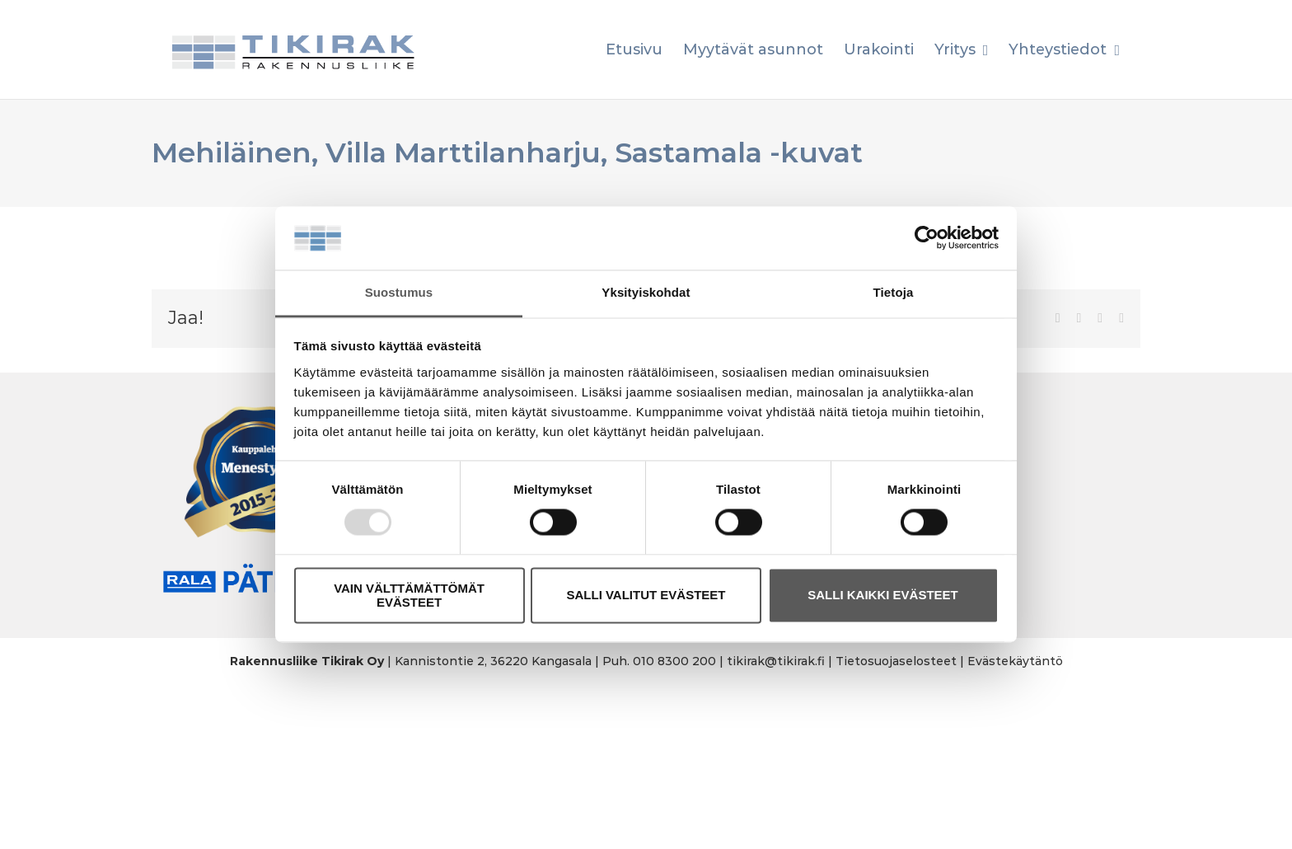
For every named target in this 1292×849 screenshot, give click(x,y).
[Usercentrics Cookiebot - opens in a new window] (926, 238)
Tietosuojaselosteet (896, 661)
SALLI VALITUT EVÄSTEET (645, 596)
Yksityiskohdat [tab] (646, 292)
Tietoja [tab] (893, 292)
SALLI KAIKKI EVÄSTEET (883, 596)
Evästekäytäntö (1015, 661)
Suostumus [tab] (399, 292)
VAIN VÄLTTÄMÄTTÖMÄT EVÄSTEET (409, 595)
